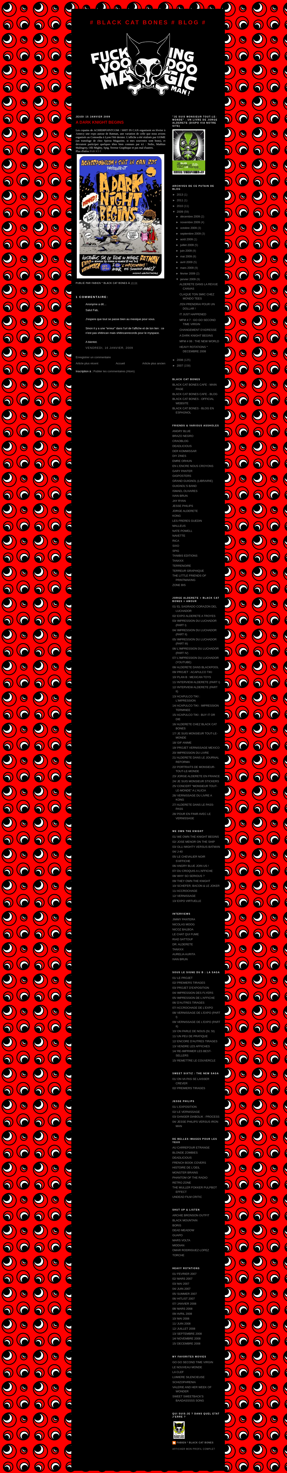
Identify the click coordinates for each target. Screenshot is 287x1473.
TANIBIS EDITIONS (185, 555)
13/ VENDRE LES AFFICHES (191, 1046)
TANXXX (178, 560)
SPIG (175, 550)
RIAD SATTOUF (182, 939)
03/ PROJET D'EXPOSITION (190, 987)
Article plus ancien (154, 363)
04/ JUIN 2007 (181, 1288)
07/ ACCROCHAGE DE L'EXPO (192, 1007)
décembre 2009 (190, 216)
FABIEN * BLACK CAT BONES (195, 1442)
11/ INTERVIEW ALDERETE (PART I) (196, 682)
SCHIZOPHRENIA (184, 1382)
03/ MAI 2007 (180, 1283)
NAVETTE (178, 535)
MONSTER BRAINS (185, 1172)
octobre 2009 (189, 228)
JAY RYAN (179, 500)
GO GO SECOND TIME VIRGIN (192, 1362)
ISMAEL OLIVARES (185, 491)
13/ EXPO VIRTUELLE (186, 901)
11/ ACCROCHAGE (184, 890)
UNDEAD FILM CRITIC (187, 1197)
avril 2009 (186, 262)
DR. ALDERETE (182, 944)
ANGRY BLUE (181, 431)
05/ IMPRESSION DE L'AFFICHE (193, 997)
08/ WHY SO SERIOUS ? (188, 876)
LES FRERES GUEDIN (187, 520)
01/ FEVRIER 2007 (184, 1273)
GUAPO (177, 1235)
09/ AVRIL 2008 (182, 1313)
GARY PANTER (182, 471)
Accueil (120, 363)
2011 (180, 200)
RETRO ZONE (181, 1182)
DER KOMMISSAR (184, 451)
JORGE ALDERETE (185, 511)
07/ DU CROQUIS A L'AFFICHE (192, 871)
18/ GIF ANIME (181, 742)
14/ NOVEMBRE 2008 (186, 1338)
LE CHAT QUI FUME (185, 934)
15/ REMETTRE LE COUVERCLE (193, 1060)
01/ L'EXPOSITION (184, 1106)
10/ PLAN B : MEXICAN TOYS (191, 677)
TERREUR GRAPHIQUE (188, 570)
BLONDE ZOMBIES (185, 1152)
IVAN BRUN (180, 495)
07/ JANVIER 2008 (184, 1303)
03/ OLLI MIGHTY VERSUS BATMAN (196, 846)
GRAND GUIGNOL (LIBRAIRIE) (192, 481)
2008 (180, 360)
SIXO (175, 545)
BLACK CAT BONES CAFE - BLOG (194, 394)
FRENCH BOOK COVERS (189, 1162)
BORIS (176, 1225)
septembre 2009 (191, 233)
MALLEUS (179, 525)
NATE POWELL (182, 531)
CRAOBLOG (180, 441)
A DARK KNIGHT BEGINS (100, 122)
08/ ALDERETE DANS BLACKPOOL (195, 667)
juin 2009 (186, 250)
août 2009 (187, 239)
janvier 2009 (188, 279)
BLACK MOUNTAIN (185, 1220)
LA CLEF (178, 1372)
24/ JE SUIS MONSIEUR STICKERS (195, 781)
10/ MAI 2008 (180, 1318)
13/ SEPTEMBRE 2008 (187, 1333)
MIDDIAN (178, 1245)
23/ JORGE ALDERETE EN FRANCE (196, 776)
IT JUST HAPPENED (192, 314)
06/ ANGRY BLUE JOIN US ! (190, 865)
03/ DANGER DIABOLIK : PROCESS (195, 1116)
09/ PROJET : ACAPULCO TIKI (192, 672)
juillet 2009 (187, 245)
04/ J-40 (177, 851)
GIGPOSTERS (181, 475)
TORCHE (178, 1255)
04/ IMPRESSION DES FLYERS (192, 992)
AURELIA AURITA (183, 954)
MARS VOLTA (181, 1240)
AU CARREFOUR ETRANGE (191, 1147)
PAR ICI (95, 151)
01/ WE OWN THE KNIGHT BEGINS (195, 836)
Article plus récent (87, 363)
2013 (180, 194)
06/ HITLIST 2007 (183, 1298)
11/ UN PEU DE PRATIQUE (190, 1036)
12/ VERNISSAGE (184, 896)
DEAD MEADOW (183, 1230)
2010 (180, 206)
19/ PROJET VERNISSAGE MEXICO (196, 747)
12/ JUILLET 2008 (183, 1328)
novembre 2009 (190, 222)
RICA (175, 540)
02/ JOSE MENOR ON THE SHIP (193, 841)
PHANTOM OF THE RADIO (190, 1177)
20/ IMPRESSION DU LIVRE (190, 752)
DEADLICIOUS (182, 446)
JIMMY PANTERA (183, 919)
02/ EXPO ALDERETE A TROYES (193, 616)
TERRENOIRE (181, 565)
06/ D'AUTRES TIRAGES (188, 1002)
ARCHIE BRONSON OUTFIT (190, 1215)
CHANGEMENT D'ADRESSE (198, 329)
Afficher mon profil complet (193, 1449)
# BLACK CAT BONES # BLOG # (148, 22)
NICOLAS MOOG (183, 924)
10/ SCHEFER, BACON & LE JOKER (196, 885)
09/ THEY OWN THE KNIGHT (191, 881)
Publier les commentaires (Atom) (114, 371)
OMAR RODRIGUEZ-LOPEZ (190, 1250)
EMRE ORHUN (182, 461)
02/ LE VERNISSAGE (186, 1111)
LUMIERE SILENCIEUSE (188, 1377)
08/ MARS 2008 (182, 1308)
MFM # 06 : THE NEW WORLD (199, 341)
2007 (180, 365)
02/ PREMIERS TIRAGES (188, 982)
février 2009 (188, 273)
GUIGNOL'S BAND (184, 486)
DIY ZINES (179, 456)
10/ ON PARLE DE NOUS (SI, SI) (193, 1031)
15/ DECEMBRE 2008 (186, 1343)
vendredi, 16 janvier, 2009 (109, 347)
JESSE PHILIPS (182, 506)
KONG (176, 515)
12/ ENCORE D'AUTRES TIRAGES (194, 1041)
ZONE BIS (179, 585)
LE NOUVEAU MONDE (187, 1367)
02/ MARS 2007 (182, 1278)
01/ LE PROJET (182, 978)
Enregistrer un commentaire (93, 357)
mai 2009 (186, 256)
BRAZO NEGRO (182, 436)
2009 (180, 211)
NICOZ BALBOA (182, 929)
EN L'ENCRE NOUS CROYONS (192, 466)
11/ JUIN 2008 (181, 1323)
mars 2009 (187, 267)
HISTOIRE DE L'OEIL (186, 1167)
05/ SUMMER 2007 (184, 1293)
